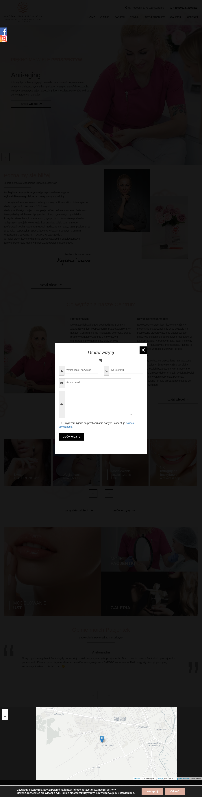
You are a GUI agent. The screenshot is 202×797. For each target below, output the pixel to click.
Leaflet (137, 778)
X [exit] (143, 350)
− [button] (5, 717)
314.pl (160, 778)
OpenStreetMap (183, 778)
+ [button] (5, 711)
